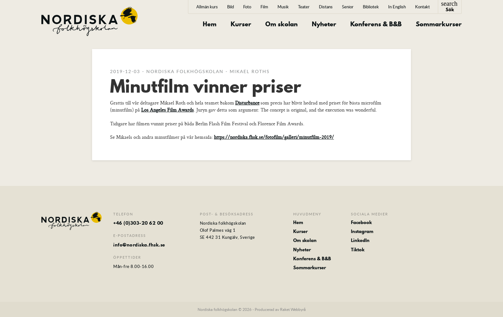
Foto (247, 7)
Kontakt (422, 7)
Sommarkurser (439, 24)
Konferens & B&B (376, 24)
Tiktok (357, 250)
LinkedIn (360, 240)
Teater (304, 7)
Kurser (241, 24)
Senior (348, 7)
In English (397, 7)
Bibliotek (371, 7)
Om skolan (281, 24)
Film (264, 7)
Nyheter (324, 24)
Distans (326, 7)
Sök (449, 6)
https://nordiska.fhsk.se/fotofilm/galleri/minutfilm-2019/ (274, 137)
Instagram (362, 231)
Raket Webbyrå (293, 309)
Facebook (361, 222)
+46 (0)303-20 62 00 (138, 223)
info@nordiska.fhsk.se (139, 245)
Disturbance (247, 102)
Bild (230, 7)
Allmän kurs (207, 7)
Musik (283, 7)
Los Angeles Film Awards (167, 109)
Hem (210, 24)
